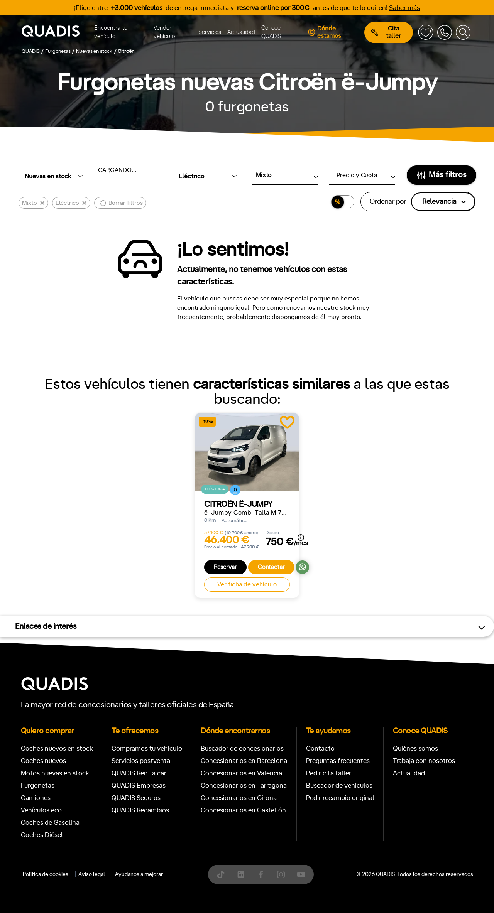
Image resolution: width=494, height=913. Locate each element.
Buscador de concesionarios (242, 748)
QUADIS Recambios (140, 810)
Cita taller (386, 32)
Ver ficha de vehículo (247, 584)
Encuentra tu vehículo (110, 32)
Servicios (209, 32)
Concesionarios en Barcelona (244, 761)
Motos (241, 885)
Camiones (36, 798)
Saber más (404, 8)
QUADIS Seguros (136, 798)
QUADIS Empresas (139, 785)
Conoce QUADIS (271, 32)
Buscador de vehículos (339, 785)
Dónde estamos (324, 32)
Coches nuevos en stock (57, 748)
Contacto (320, 748)
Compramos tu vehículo (147, 748)
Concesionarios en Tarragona (244, 785)
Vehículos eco (41, 810)
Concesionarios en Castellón (243, 810)
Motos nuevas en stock (55, 773)
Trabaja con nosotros (424, 761)
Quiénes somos (415, 748)
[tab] (190, 885)
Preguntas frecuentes (338, 761)
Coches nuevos (43, 761)
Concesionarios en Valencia (241, 773)
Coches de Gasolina (50, 822)
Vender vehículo (164, 32)
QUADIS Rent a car (139, 773)
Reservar (225, 567)
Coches (191, 885)
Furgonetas (37, 785)
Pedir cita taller (328, 773)
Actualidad (241, 32)
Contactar (271, 567)
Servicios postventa (141, 761)
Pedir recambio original (340, 798)
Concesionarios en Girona (239, 798)
